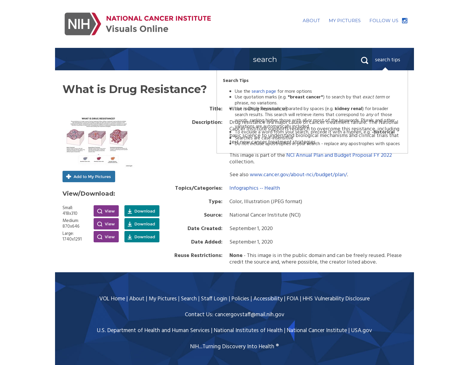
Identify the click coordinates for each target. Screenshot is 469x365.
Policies (240, 298)
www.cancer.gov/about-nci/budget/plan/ (298, 175)
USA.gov (361, 330)
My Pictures (163, 298)
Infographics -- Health (254, 188)
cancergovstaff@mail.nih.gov (249, 314)
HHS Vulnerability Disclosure (336, 298)
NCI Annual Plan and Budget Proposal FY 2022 (339, 155)
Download (141, 211)
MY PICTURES (345, 20)
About (136, 298)
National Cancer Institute (317, 330)
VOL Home (112, 298)
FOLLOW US (383, 20)
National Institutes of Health (248, 330)
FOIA (293, 298)
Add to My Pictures (89, 176)
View (106, 211)
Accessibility (268, 298)
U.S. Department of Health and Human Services (153, 330)
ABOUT (311, 20)
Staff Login (214, 298)
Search (189, 298)
